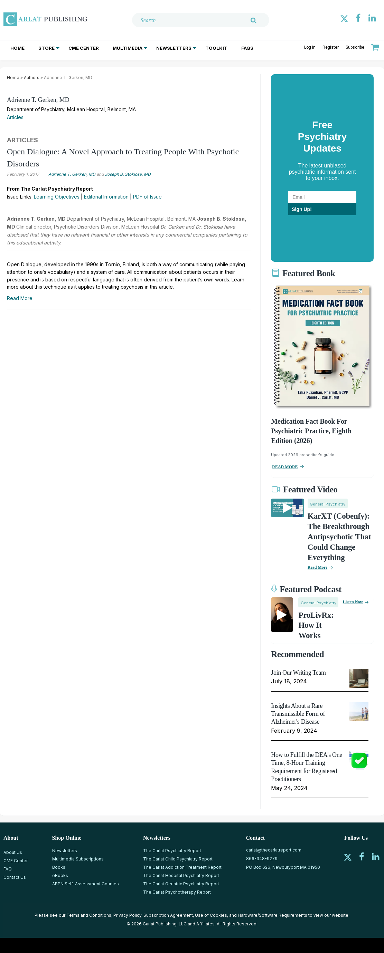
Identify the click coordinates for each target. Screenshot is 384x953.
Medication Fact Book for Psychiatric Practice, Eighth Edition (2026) (311, 430)
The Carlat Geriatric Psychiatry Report (181, 883)
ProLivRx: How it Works (316, 625)
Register (330, 47)
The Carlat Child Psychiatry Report (178, 858)
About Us (12, 852)
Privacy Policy (127, 915)
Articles (15, 117)
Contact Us (14, 877)
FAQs (247, 48)
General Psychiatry (327, 504)
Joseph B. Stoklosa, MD (128, 174)
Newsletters (173, 48)
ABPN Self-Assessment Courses (85, 883)
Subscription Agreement (168, 915)
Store (46, 48)
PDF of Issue (147, 197)
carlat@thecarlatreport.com (273, 850)
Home (17, 48)
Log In (310, 47)
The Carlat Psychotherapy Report (177, 892)
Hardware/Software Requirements (272, 915)
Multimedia (127, 48)
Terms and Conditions (88, 915)
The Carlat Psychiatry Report (172, 850)
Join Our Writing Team (298, 672)
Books (58, 867)
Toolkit (216, 48)
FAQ (7, 869)
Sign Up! (302, 209)
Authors (31, 77)
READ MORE (285, 467)
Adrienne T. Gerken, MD (38, 99)
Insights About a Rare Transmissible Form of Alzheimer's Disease (298, 713)
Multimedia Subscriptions (78, 858)
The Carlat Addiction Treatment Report (182, 867)
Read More (19, 298)
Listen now (353, 602)
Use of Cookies (211, 915)
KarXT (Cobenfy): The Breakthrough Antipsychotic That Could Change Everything (339, 537)
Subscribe (355, 47)
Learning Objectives (56, 197)
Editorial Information (106, 197)
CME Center (83, 48)
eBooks (60, 875)
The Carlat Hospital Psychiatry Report (181, 875)
